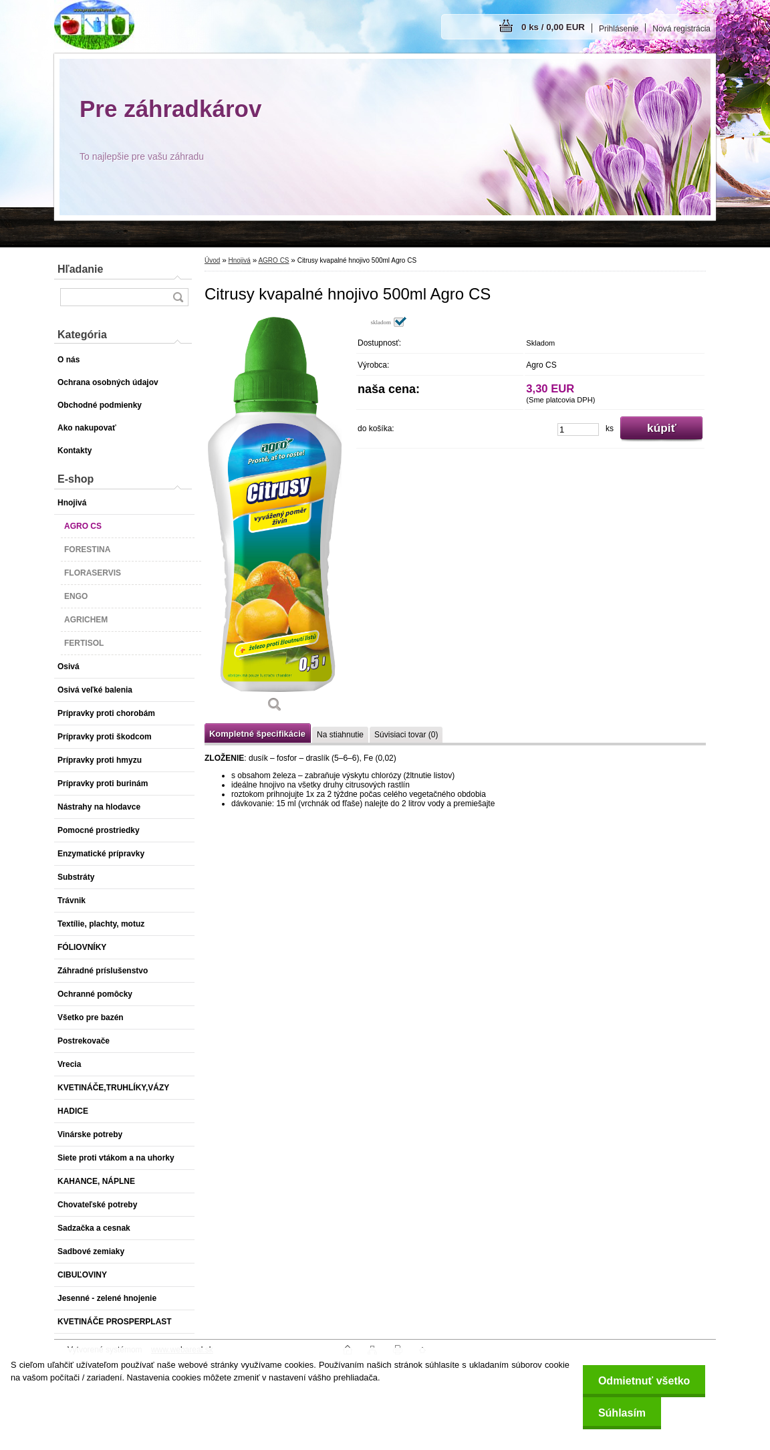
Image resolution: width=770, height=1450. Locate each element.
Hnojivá (239, 260)
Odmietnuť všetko (641, 1380)
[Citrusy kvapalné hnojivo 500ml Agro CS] (274, 519)
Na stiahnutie (340, 734)
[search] (177, 297)
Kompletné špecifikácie (257, 734)
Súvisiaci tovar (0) (406, 734)
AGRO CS (273, 260)
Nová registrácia (681, 28)
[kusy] (578, 429)
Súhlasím (619, 1413)
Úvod (212, 260)
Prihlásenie (618, 28)
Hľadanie (80, 269)
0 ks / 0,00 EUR (553, 27)
